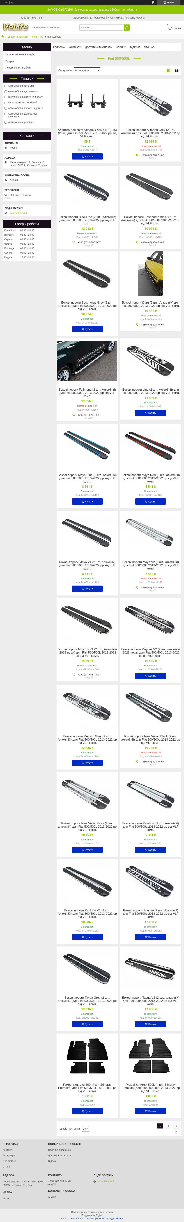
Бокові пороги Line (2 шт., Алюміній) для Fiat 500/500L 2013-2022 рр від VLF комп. (150, 391)
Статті (6, 1166)
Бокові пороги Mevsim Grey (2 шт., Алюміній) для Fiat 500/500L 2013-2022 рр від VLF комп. (87, 740)
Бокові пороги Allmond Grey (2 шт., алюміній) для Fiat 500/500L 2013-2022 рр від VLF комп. (150, 133)
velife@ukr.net (18, 213)
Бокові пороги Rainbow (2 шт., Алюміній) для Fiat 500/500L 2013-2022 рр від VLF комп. (150, 827)
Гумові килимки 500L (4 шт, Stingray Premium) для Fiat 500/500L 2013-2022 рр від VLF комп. (150, 1088)
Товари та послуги (16, 36)
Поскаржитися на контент (82, 1218)
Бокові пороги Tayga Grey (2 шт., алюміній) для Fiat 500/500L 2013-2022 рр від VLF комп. (87, 1001)
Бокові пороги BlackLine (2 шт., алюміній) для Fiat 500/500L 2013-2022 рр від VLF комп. (87, 220)
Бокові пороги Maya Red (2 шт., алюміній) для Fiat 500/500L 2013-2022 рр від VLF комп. (150, 478)
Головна (59, 47)
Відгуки (135, 47)
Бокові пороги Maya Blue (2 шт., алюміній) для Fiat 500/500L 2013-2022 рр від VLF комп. (87, 478)
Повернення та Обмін (18, 67)
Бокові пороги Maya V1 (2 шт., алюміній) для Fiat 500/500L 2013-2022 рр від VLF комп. (87, 565)
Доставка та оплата (98, 47)
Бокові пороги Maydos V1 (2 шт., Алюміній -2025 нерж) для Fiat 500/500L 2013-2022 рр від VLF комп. (87, 652)
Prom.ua (109, 1212)
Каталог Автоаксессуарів (19, 54)
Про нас (149, 47)
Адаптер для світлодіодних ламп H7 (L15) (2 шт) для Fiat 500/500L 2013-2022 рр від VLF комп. (87, 133)
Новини (121, 47)
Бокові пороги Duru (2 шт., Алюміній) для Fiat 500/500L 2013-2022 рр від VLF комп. (150, 304)
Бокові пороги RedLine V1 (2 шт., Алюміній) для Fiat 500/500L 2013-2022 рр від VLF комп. (87, 914)
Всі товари (9, 1155)
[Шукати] (127, 27)
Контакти (75, 47)
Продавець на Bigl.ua (92, 1215)
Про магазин (10, 1161)
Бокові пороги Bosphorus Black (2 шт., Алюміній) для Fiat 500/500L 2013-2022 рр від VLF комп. (150, 220)
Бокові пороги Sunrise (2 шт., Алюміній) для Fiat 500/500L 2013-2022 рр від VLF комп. (150, 914)
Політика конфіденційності (109, 1218)
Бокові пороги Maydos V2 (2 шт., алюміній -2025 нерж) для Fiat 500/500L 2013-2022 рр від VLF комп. (150, 652)
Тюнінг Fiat (36, 36)
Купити (89, 156)
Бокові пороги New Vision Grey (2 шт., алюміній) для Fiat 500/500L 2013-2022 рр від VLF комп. (87, 827)
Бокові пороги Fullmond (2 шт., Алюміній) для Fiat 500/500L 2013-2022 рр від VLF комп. (87, 393)
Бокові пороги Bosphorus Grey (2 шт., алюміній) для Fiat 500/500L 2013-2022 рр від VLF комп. (87, 306)
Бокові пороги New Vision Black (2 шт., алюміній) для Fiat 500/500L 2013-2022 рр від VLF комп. (150, 740)
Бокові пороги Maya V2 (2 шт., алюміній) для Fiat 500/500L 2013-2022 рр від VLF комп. (150, 565)
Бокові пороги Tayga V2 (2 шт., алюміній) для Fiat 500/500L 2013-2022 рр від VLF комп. (150, 1001)
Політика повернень (60, 1149)
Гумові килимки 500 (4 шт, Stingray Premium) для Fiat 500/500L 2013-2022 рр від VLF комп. (87, 1088)
